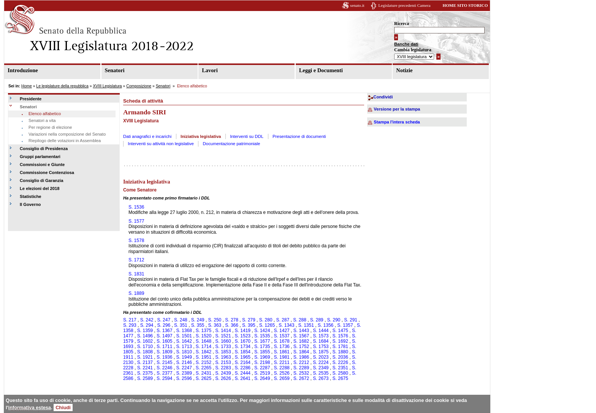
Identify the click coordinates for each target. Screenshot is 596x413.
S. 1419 (242, 330)
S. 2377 (164, 373)
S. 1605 (164, 341)
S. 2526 (281, 373)
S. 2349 (320, 367)
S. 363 (215, 325)
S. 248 (180, 320)
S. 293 (129, 325)
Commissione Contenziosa (47, 172)
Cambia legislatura (412, 49)
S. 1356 (325, 325)
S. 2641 (242, 378)
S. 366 (231, 325)
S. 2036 (340, 357)
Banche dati (406, 44)
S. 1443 (301, 330)
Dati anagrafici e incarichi (147, 136)
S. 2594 (164, 378)
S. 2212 (301, 362)
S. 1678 (281, 341)
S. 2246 (164, 367)
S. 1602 (145, 341)
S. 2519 (262, 373)
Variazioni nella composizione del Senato (67, 134)
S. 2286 (242, 367)
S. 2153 (223, 362)
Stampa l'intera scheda (397, 122)
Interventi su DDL (246, 136)
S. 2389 (184, 373)
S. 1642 (184, 341)
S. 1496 (145, 336)
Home (26, 86)
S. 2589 (145, 378)
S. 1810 (184, 351)
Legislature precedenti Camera (404, 5)
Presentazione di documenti (299, 136)
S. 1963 (223, 357)
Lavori (210, 70)
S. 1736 (281, 346)
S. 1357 (345, 325)
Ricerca (401, 23)
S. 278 (231, 320)
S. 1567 (301, 336)
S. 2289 (301, 367)
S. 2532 (301, 373)
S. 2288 (281, 367)
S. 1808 (145, 351)
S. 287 (282, 320)
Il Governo (30, 204)
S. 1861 (281, 351)
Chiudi (63, 407)
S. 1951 (203, 357)
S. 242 (147, 320)
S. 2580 (340, 373)
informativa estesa (29, 407)
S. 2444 (242, 373)
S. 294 (147, 325)
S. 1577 (136, 221)
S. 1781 (340, 346)
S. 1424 (262, 330)
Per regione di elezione (50, 127)
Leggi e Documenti (321, 70)
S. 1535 (262, 336)
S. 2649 (262, 378)
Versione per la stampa (397, 109)
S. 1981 (281, 357)
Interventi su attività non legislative (161, 143)
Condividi (383, 97)
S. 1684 (320, 341)
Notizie (404, 70)
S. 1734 (242, 346)
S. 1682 (301, 341)
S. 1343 (286, 325)
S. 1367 (164, 330)
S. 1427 (281, 330)
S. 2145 (164, 362)
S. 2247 (184, 367)
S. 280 (266, 320)
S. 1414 (223, 330)
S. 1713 (184, 346)
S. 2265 (203, 367)
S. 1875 (320, 351)
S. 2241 (145, 367)
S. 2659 (281, 378)
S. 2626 (223, 378)
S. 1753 (320, 346)
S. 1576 (340, 336)
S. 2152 (203, 362)
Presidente (30, 99)
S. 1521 (223, 336)
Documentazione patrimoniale (231, 143)
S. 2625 (203, 378)
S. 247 (163, 320)
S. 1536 (136, 207)
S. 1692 (340, 341)
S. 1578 (136, 240)
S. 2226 (340, 362)
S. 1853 (223, 351)
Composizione (138, 86)
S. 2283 (223, 367)
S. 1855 (262, 351)
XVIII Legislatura (107, 86)
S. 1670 (242, 341)
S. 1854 (242, 351)
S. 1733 (223, 346)
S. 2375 (145, 373)
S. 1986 (301, 357)
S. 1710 (145, 346)
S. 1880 (340, 351)
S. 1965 (242, 357)
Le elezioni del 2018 (39, 188)
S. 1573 (320, 336)
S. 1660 (223, 341)
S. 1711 (164, 346)
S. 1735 (262, 346)
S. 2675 (340, 378)
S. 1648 (203, 341)
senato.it (357, 5)
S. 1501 (184, 336)
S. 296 (163, 325)
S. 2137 (145, 362)
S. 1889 (136, 293)
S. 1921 (145, 357)
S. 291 (350, 320)
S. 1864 (301, 351)
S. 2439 (223, 373)
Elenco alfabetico (45, 113)
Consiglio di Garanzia (41, 180)
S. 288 (299, 320)
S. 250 (215, 320)
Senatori (115, 70)
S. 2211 (281, 362)
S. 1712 (136, 260)
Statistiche (30, 196)
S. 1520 (203, 336)
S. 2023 (320, 357)
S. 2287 (262, 367)
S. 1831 (136, 274)
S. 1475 (340, 330)
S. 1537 (281, 336)
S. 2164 (242, 362)
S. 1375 (203, 330)
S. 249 (197, 320)
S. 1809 (164, 351)
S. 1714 (203, 346)
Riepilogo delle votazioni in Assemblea (65, 140)
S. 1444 (320, 330)
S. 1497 (164, 336)
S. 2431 (203, 373)
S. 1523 (242, 336)
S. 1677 (262, 341)
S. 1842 (203, 351)
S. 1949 (184, 357)
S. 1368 (184, 330)
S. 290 (334, 320)
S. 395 (248, 325)
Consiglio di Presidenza (44, 148)
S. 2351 (340, 367)
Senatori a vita (42, 120)
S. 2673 (320, 378)
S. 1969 (262, 357)
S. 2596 (184, 378)
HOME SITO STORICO (465, 5)
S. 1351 (306, 325)
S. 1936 (164, 357)
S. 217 (129, 320)
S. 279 (248, 320)
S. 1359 (145, 330)
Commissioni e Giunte (42, 164)
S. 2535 (320, 373)
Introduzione (23, 70)
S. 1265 (267, 325)
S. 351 (180, 325)
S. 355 (197, 325)
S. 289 (316, 320)
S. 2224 (320, 362)
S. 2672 (301, 378)
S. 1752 (301, 346)
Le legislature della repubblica (62, 86)
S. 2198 (262, 362)
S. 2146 (184, 362)
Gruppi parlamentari (40, 156)
